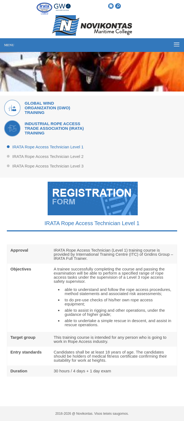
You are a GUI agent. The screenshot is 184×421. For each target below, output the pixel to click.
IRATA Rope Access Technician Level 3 (48, 166)
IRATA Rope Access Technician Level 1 (48, 147)
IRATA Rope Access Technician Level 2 (48, 156)
